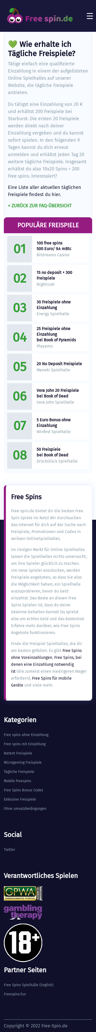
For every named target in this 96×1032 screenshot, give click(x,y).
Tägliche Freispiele (19, 772)
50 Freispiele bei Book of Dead (52, 452)
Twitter (9, 849)
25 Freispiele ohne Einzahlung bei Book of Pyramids (56, 334)
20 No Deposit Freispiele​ (59, 363)
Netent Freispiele (18, 753)
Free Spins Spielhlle (21, 985)
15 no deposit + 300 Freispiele (54, 275)
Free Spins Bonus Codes (23, 790)
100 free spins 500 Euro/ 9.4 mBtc (54, 246)
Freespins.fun (15, 994)
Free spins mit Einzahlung (25, 744)
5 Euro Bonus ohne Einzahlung (54, 422)
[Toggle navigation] (90, 16)
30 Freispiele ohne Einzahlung (54, 305)
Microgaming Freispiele (23, 762)
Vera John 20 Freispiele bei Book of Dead (58, 393)
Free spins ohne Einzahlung (26, 735)
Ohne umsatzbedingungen (25, 808)
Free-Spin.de (54, 1026)
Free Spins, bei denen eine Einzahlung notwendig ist (46, 664)
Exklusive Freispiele (20, 799)
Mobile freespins (17, 781)
